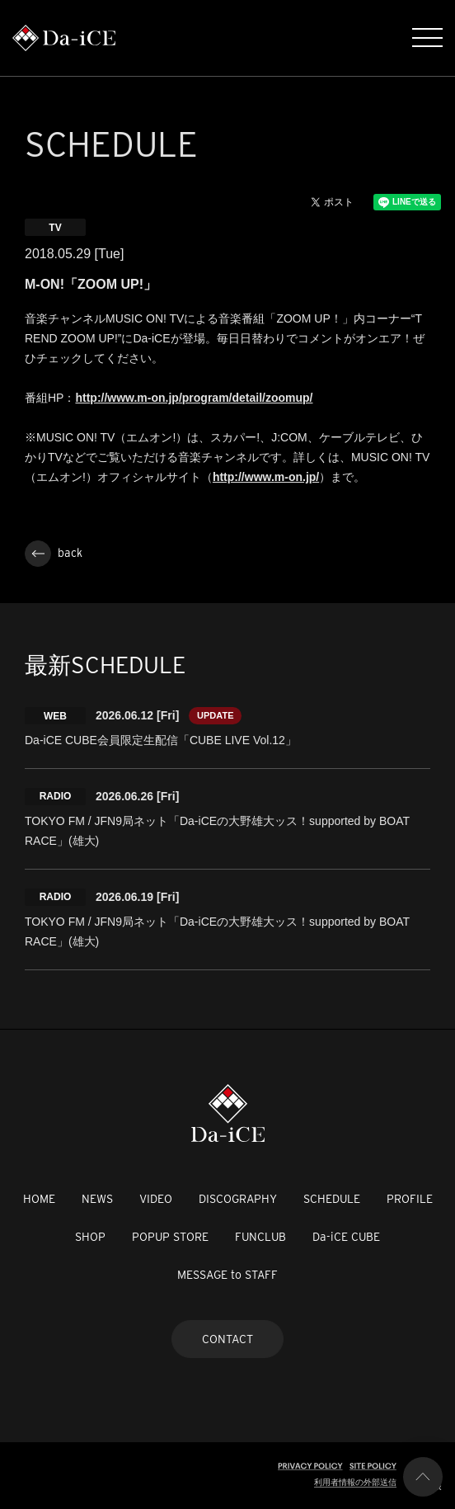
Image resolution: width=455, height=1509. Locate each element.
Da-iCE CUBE (346, 1236)
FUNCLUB (260, 1236)
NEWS (97, 1198)
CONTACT (227, 1339)
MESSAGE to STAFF (227, 1274)
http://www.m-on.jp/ (266, 476)
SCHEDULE (331, 1198)
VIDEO (155, 1198)
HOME (39, 1198)
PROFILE (410, 1198)
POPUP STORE (170, 1236)
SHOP (90, 1236)
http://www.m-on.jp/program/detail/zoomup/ (193, 397)
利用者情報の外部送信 (355, 1482)
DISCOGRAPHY (238, 1198)
